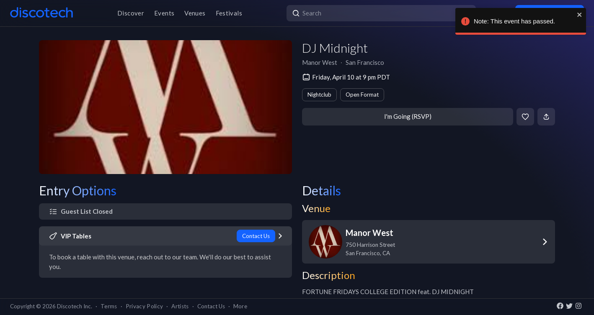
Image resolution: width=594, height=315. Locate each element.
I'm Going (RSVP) (407, 116)
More (240, 306)
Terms (109, 306)
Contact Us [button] (211, 306)
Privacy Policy (144, 306)
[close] (578, 14)
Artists (180, 306)
